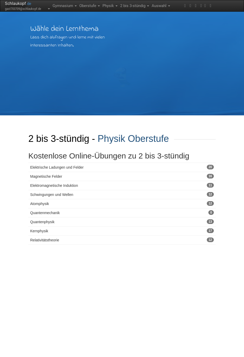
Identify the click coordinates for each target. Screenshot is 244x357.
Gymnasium (65, 5)
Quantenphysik (122, 221)
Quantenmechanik (122, 212)
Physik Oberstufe (133, 138)
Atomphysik (122, 203)
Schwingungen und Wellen (122, 194)
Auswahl (161, 5)
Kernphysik (122, 230)
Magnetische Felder (122, 176)
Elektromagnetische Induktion (122, 185)
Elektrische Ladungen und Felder (122, 167)
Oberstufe (89, 5)
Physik (110, 5)
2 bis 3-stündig (134, 5)
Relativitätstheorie (122, 239)
